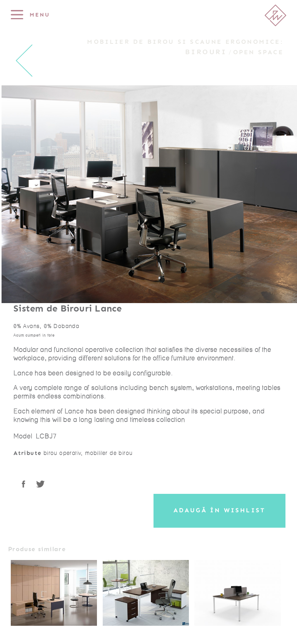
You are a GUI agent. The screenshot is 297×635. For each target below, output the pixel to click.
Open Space (258, 52)
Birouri (206, 52)
